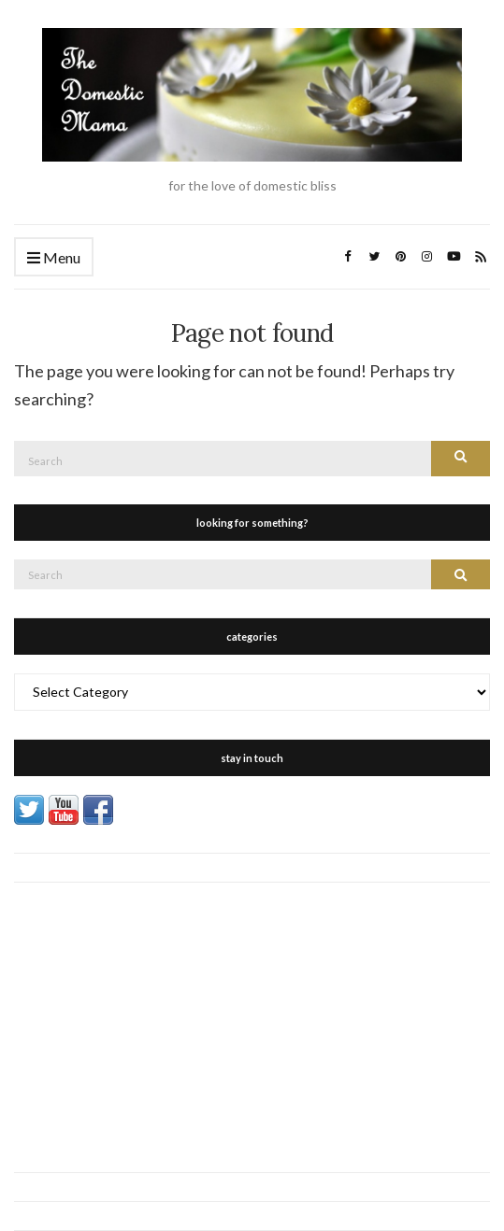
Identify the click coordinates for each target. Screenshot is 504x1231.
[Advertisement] (252, 1013)
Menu (53, 258)
